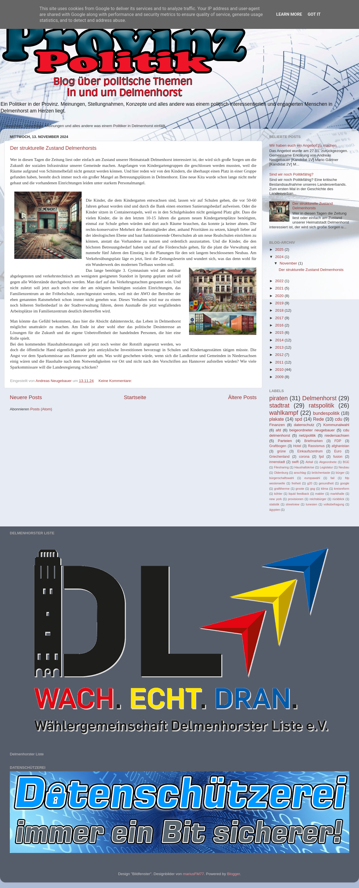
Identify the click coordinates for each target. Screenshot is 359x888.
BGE (346, 462)
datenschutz (304, 425)
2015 (280, 332)
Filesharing (281, 467)
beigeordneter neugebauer (312, 430)
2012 (280, 355)
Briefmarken (313, 441)
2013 (280, 347)
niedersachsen (337, 435)
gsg (312, 488)
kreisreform (341, 488)
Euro (337, 451)
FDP (337, 441)
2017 (280, 318)
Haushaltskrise (304, 467)
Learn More (289, 14)
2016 (280, 325)
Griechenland (279, 457)
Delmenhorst (319, 398)
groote (300, 488)
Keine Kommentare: (115, 381)
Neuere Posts (26, 397)
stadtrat (279, 405)
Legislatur (326, 467)
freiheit (296, 483)
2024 (280, 257)
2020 (280, 296)
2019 (280, 303)
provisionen (295, 499)
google (344, 483)
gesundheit (326, 483)
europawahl (312, 478)
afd (278, 430)
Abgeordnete (328, 462)
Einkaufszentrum (310, 451)
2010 (280, 369)
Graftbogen (277, 446)
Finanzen (277, 425)
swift (295, 462)
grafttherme (281, 488)
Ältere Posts (242, 397)
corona (304, 457)
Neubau (344, 467)
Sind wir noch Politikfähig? (291, 174)
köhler (278, 493)
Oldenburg (281, 472)
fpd (321, 457)
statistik (274, 504)
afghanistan (340, 446)
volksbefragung (334, 504)
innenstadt (277, 462)
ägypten (274, 509)
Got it (314, 14)
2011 (280, 362)
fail (333, 478)
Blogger (233, 874)
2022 (280, 281)
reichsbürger (318, 499)
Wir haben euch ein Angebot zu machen (302, 145)
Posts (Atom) (41, 409)
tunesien (311, 504)
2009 (280, 377)
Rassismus (316, 446)
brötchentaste (321, 472)
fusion (337, 457)
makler (319, 493)
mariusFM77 (193, 874)
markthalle (337, 493)
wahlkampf (283, 412)
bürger (340, 472)
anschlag (300, 472)
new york (275, 499)
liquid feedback (299, 493)
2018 (280, 310)
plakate (276, 419)
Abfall (309, 462)
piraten (278, 398)
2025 (280, 249)
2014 (280, 340)
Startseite (135, 397)
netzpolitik (307, 435)
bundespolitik (326, 413)
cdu (338, 419)
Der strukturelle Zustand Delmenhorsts (53, 148)
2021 (280, 288)
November (289, 263)
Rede (318, 419)
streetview (293, 504)
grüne (281, 451)
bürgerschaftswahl (281, 478)
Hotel (297, 446)
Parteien (285, 441)
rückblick (338, 499)
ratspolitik (321, 405)
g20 (309, 483)
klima (324, 488)
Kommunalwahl (336, 425)
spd (298, 419)
